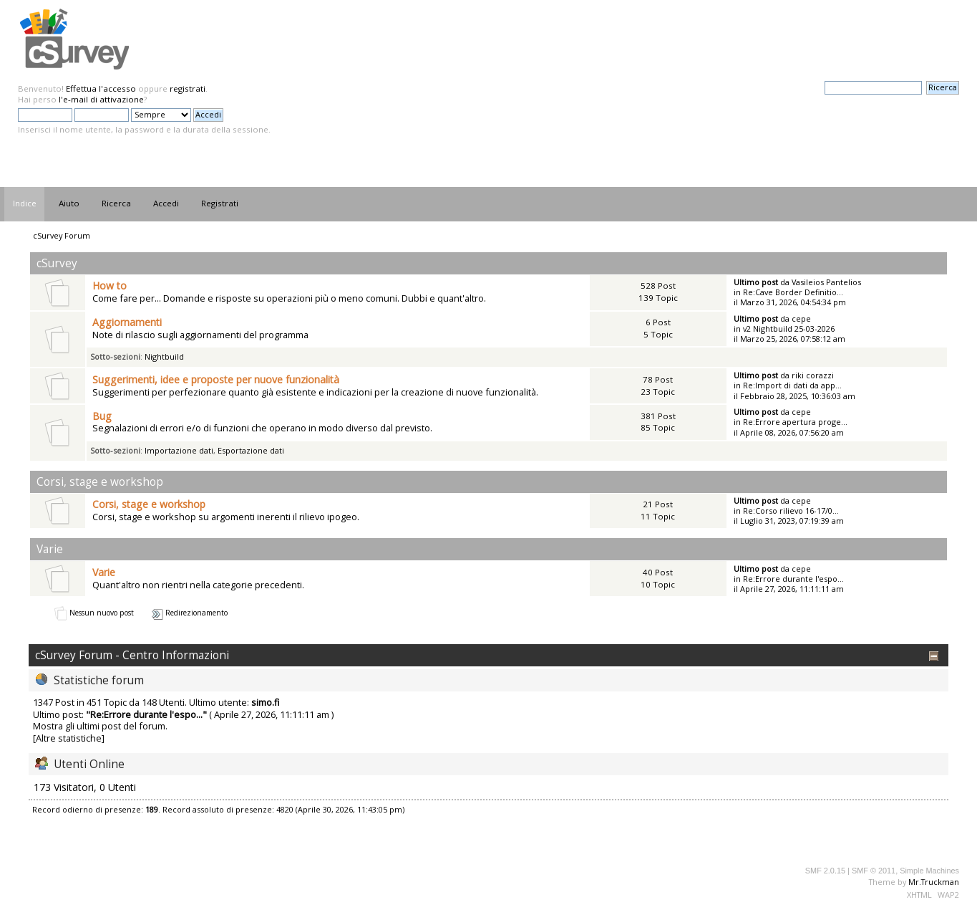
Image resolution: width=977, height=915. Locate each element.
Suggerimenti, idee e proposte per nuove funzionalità (215, 379)
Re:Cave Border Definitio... (793, 292)
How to (109, 285)
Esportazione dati (251, 450)
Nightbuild (164, 356)
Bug (102, 416)
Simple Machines (929, 870)
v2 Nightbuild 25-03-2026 (789, 328)
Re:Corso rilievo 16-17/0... (791, 510)
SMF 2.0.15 (825, 870)
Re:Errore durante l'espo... (793, 578)
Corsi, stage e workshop (148, 504)
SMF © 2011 (873, 870)
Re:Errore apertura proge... (795, 421)
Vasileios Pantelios (826, 282)
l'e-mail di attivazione (101, 99)
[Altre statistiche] (68, 738)
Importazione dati (179, 450)
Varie (103, 572)
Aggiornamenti (127, 322)
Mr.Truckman (933, 881)
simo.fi (265, 702)
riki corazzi (813, 375)
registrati (187, 88)
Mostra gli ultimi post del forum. (100, 725)
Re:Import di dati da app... (792, 385)
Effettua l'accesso (101, 88)
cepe (801, 318)
